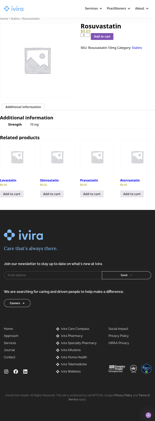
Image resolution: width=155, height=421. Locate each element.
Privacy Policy (123, 395)
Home (4, 18)
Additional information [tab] (23, 107)
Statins (15, 18)
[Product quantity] (85, 35)
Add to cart (102, 36)
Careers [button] (15, 303)
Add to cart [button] (11, 194)
